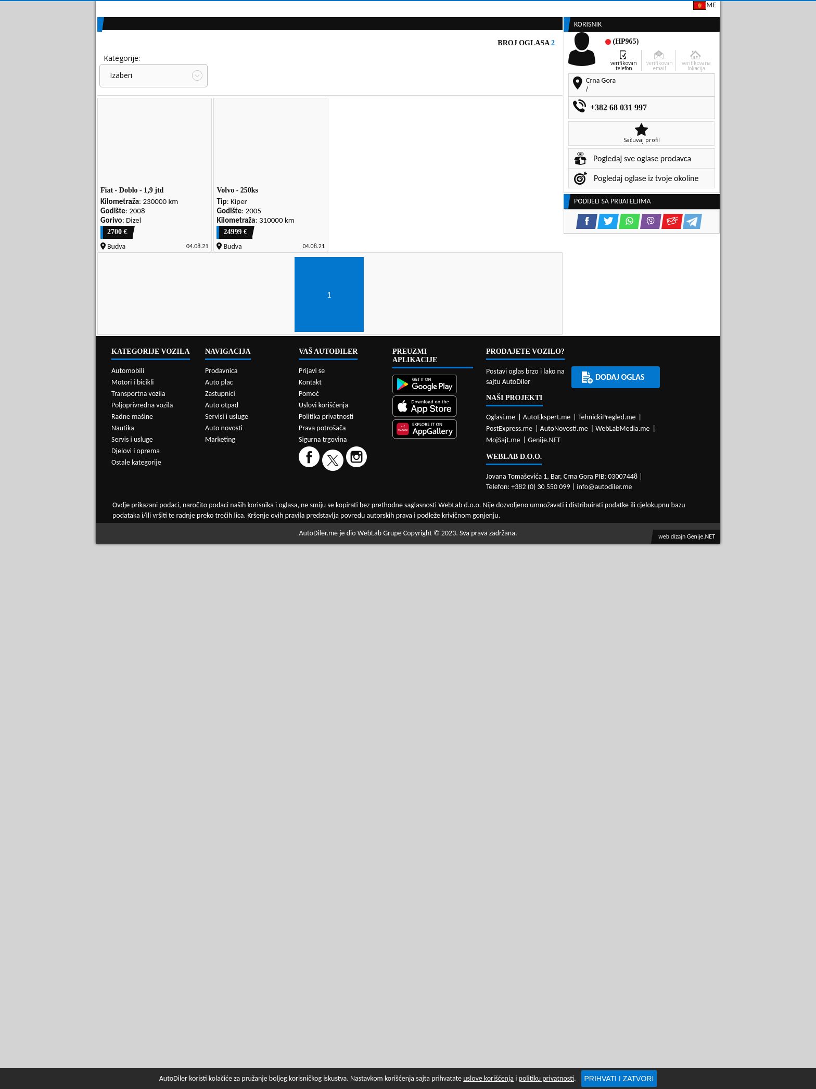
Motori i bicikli (132, 796)
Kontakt (595, 10)
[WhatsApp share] (629, 425)
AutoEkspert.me (547, 831)
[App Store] (432, 822)
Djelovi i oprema (135, 865)
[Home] (105, 79)
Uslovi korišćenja (323, 819)
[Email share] (672, 425)
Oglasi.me (500, 831)
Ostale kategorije (136, 877)
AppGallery (480, 10)
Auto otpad (221, 819)
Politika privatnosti (326, 831)
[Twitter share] (608, 425)
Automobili (127, 785)
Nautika (122, 842)
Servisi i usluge (511, 79)
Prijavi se (648, 10)
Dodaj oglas (687, 79)
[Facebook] (310, 874)
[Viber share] (650, 425)
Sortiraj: (469, 131)
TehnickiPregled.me (607, 831)
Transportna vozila (138, 808)
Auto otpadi (433, 79)
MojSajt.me (503, 854)
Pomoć (309, 808)
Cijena (231, 131)
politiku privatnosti (546, 1078)
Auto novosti (224, 842)
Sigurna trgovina (323, 854)
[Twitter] (334, 874)
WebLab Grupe (380, 947)
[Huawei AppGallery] (432, 844)
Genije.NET (544, 854)
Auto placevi (295, 79)
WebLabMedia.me (622, 843)
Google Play (349, 10)
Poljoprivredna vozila (142, 819)
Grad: (347, 131)
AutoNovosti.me (564, 843)
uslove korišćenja (488, 1078)
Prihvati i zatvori (619, 1078)
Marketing (541, 10)
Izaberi (121, 148)
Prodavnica (221, 785)
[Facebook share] (586, 425)
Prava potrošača (322, 842)
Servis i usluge (132, 854)
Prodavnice (223, 79)
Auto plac (219, 796)
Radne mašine (132, 831)
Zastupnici (364, 79)
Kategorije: (122, 131)
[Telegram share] (692, 425)
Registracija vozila (601, 79)
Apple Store (415, 10)
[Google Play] (432, 800)
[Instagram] (357, 874)
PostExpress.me (509, 843)
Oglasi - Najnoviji (494, 148)
